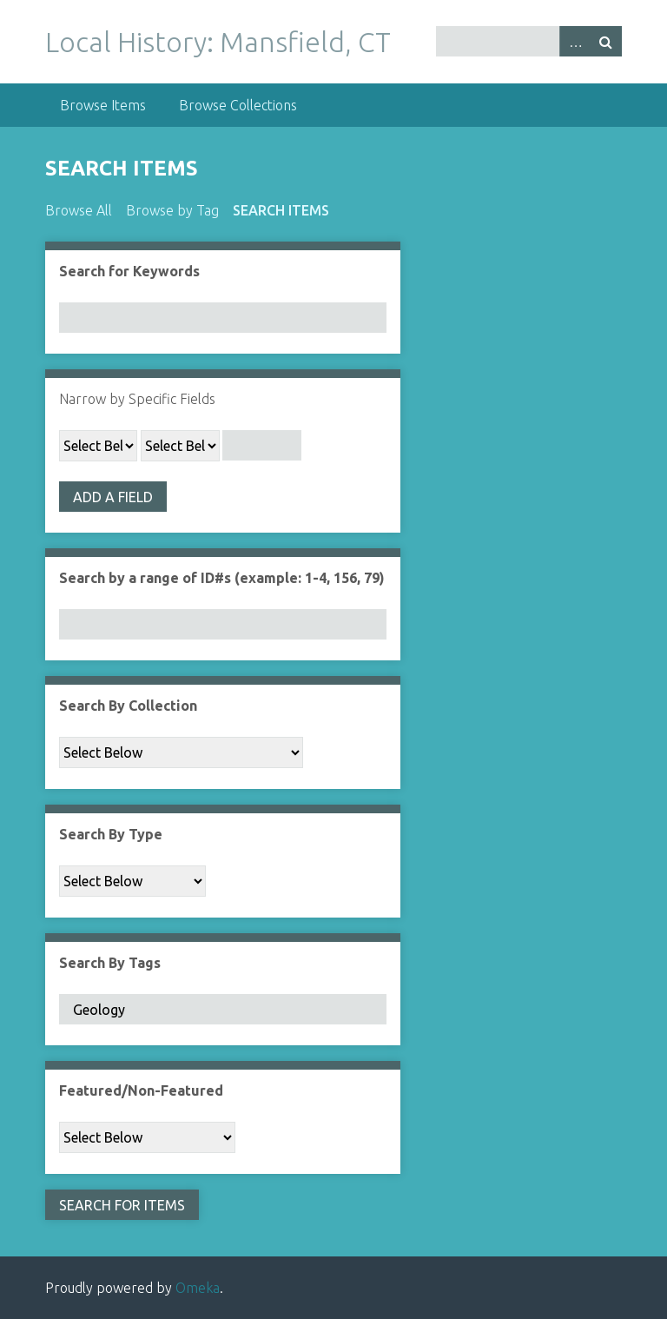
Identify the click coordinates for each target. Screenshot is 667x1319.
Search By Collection (128, 705)
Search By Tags (110, 963)
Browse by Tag (172, 210)
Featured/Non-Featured (141, 1090)
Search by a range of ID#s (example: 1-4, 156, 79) (222, 578)
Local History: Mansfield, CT (218, 41)
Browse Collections (238, 105)
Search (606, 41)
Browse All (78, 210)
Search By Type (110, 834)
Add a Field (113, 497)
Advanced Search (575, 41)
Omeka (197, 1288)
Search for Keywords (129, 271)
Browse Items (103, 105)
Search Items (281, 210)
